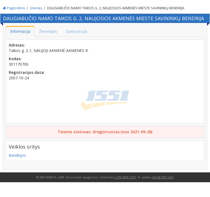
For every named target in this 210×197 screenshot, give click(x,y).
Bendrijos (17, 155)
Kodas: (15, 58)
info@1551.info (163, 177)
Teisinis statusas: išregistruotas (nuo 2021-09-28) (105, 131)
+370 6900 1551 (125, 177)
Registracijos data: (27, 72)
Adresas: (17, 45)
